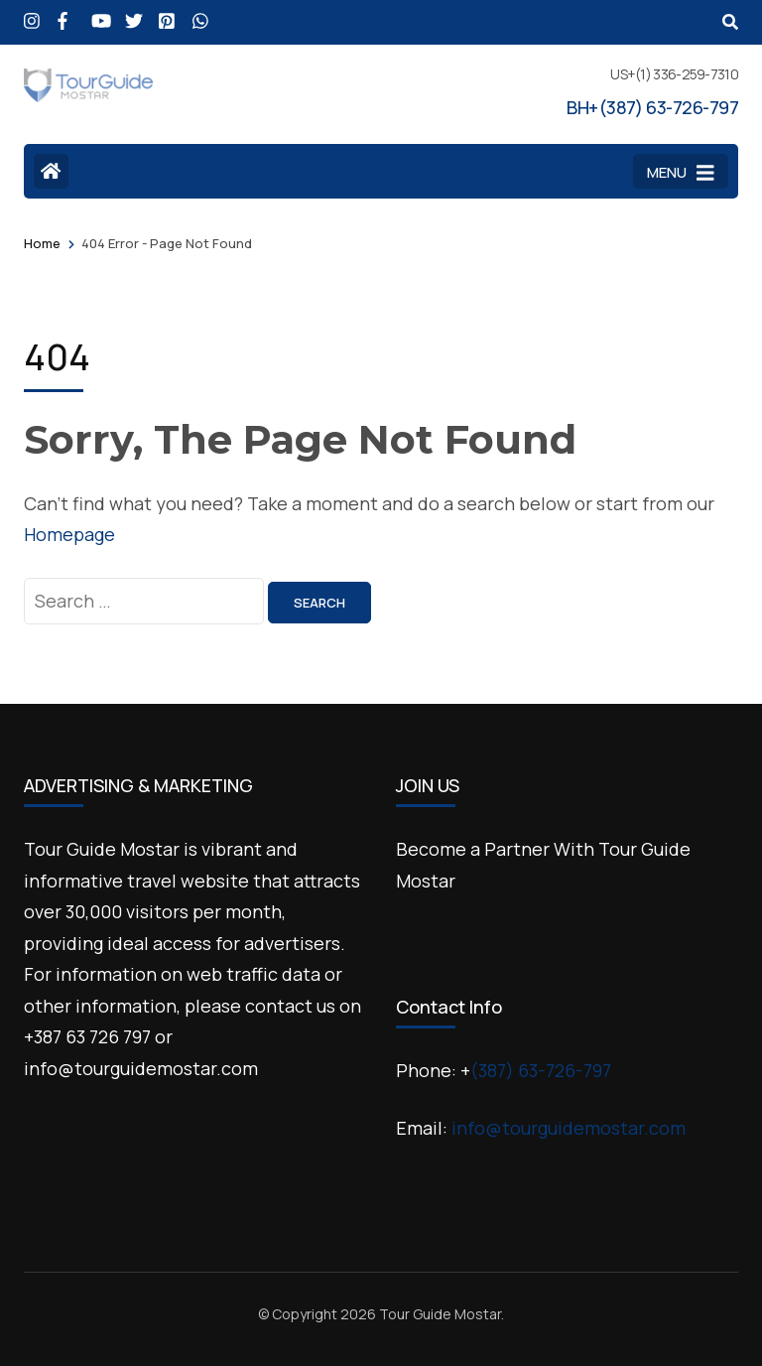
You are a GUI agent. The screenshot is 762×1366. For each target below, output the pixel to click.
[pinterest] (166, 13)
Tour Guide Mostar (440, 1313)
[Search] (730, 22)
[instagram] (31, 13)
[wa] (199, 13)
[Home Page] (51, 171)
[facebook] (64, 13)
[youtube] (98, 13)
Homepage (69, 534)
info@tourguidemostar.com (568, 1128)
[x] (132, 13)
